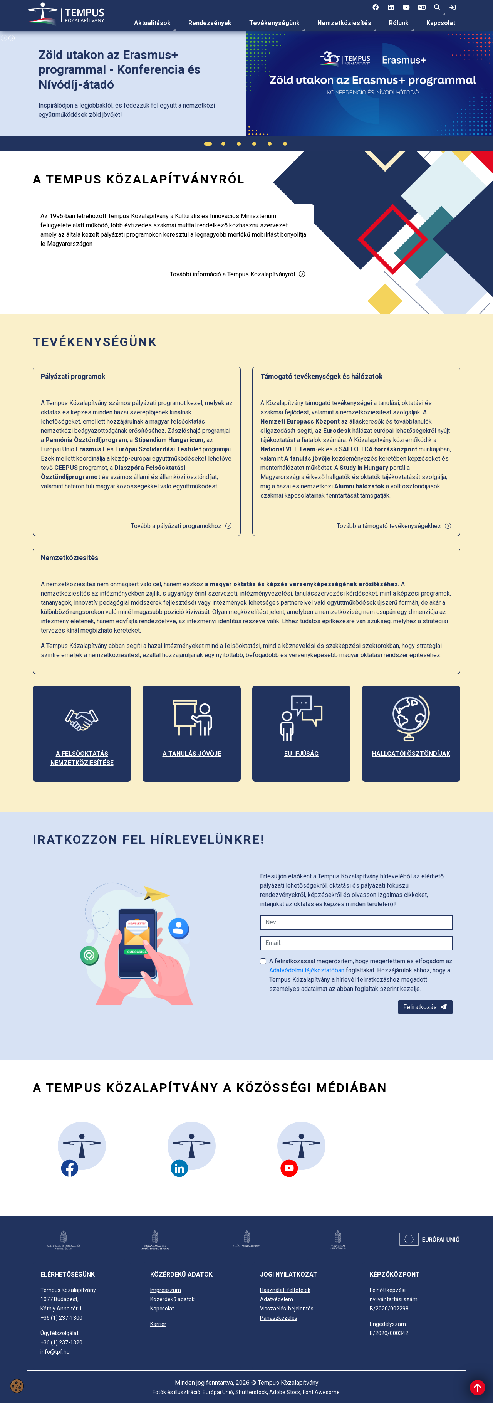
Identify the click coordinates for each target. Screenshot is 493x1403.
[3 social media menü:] (406, 7)
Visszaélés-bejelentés (287, 1308)
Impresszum (165, 1290)
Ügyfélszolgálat (59, 1333)
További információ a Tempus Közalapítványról (238, 274)
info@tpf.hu (55, 1352)
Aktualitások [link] (152, 23)
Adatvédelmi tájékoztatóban (307, 970)
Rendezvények (209, 23)
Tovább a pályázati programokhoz (181, 526)
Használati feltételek (285, 1290)
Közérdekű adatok (172, 1299)
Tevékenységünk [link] (274, 23)
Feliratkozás (425, 1007)
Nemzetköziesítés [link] (344, 23)
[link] (452, 7)
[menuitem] (152, 23)
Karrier (158, 1324)
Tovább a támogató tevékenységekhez (394, 526)
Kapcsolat (440, 23)
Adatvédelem (276, 1299)
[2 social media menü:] (391, 7)
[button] (437, 7)
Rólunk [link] (399, 23)
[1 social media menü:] (375, 7)
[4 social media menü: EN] (421, 7)
